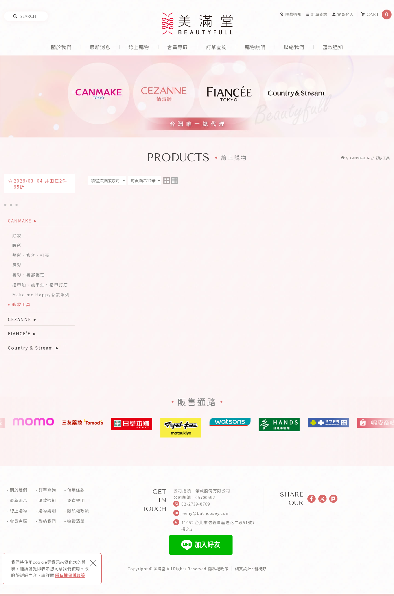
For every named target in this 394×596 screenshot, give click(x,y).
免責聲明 (76, 500)
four (174, 180)
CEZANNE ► (23, 319)
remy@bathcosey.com (205, 513)
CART (376, 14)
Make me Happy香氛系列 (41, 294)
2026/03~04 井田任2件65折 (40, 183)
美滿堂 (197, 23)
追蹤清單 (76, 521)
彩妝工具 (21, 304)
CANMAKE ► (23, 220)
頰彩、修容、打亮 (30, 255)
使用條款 (76, 490)
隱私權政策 (78, 510)
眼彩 (17, 245)
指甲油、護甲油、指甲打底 (40, 284)
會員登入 (343, 14)
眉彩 (17, 265)
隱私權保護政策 (70, 575)
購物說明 (255, 47)
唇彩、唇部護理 (28, 275)
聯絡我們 (294, 47)
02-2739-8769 (195, 504)
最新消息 (100, 47)
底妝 (17, 235)
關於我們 (61, 47)
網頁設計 (243, 568)
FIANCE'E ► (22, 333)
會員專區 (177, 47)
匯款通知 (290, 14)
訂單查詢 (316, 14)
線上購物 (138, 47)
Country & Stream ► (34, 347)
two (166, 180)
